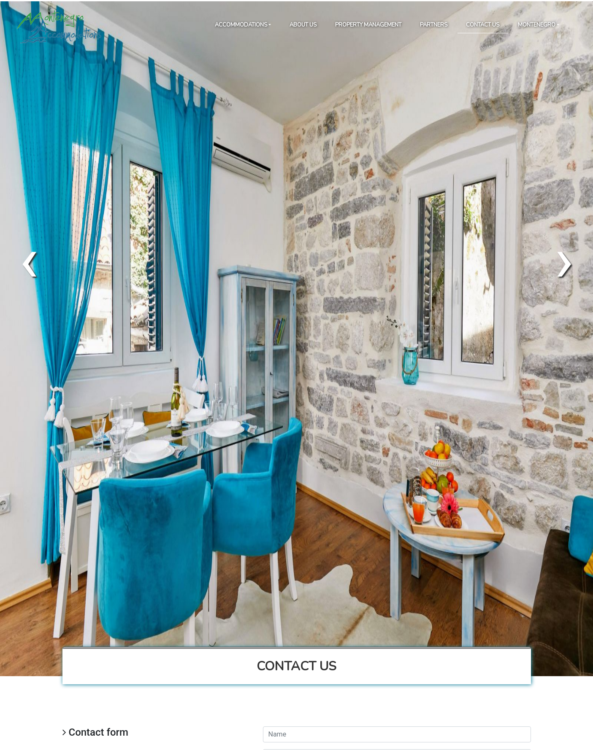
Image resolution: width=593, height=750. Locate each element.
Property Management (368, 25)
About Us (303, 25)
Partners (433, 25)
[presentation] (29, 260)
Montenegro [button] (536, 25)
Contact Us (482, 25)
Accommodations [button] (241, 25)
